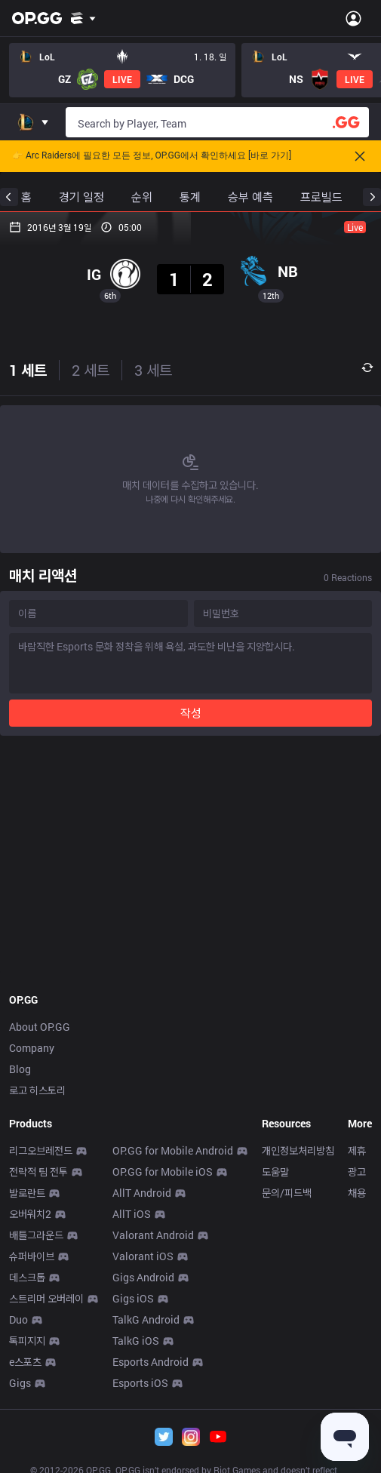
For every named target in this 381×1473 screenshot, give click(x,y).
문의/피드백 (287, 1192)
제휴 (357, 1150)
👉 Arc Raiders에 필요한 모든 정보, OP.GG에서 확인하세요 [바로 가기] (151, 156)
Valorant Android (153, 1235)
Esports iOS (140, 1383)
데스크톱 (27, 1277)
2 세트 (90, 370)
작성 (190, 713)
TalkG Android (146, 1319)
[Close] (360, 156)
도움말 (275, 1171)
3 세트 (153, 370)
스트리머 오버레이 (46, 1298)
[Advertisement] (190, 859)
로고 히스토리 (37, 1090)
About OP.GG (39, 1026)
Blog (20, 1069)
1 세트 (28, 370)
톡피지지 (27, 1340)
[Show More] (83, 18)
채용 (357, 1192)
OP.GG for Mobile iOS (162, 1171)
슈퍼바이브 (31, 1256)
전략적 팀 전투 (38, 1171)
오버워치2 (30, 1214)
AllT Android (141, 1192)
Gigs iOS (133, 1298)
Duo (18, 1319)
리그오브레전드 (40, 1150)
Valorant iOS (143, 1256)
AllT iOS (131, 1214)
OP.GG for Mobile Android (172, 1150)
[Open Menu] (353, 18)
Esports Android (150, 1362)
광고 (357, 1171)
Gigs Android (143, 1277)
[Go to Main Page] (37, 18)
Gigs (20, 1383)
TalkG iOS (135, 1340)
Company (31, 1048)
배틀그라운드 (36, 1235)
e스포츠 (25, 1362)
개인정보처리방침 (298, 1150)
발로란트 (27, 1192)
